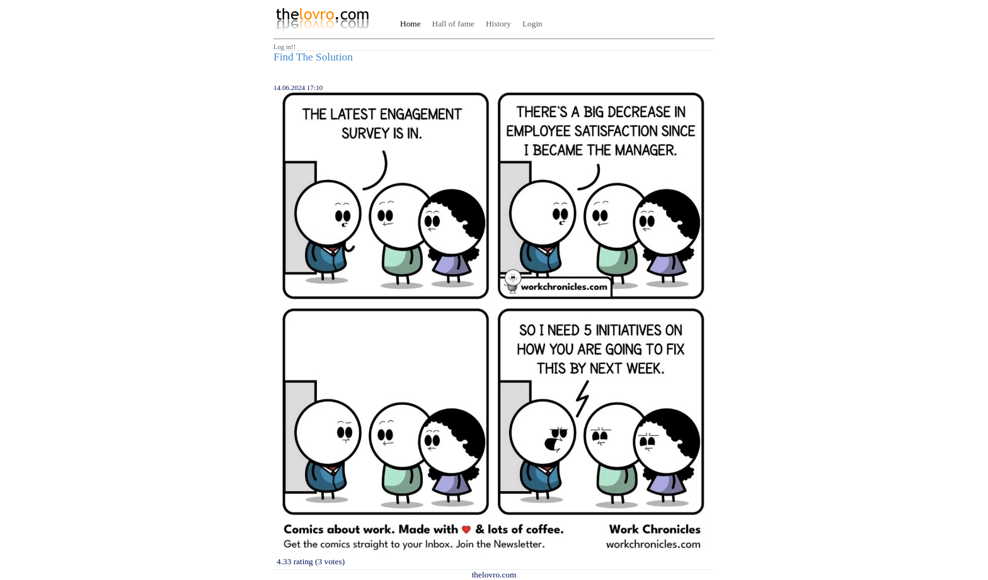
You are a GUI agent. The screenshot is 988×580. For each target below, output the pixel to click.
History (498, 23)
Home (410, 23)
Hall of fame (453, 23)
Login (532, 23)
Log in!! (284, 46)
